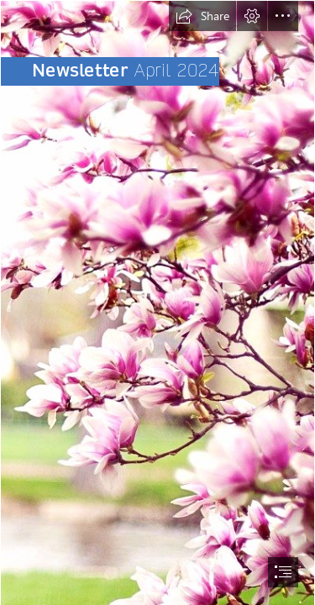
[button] (202, 16)
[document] (157, 302)
